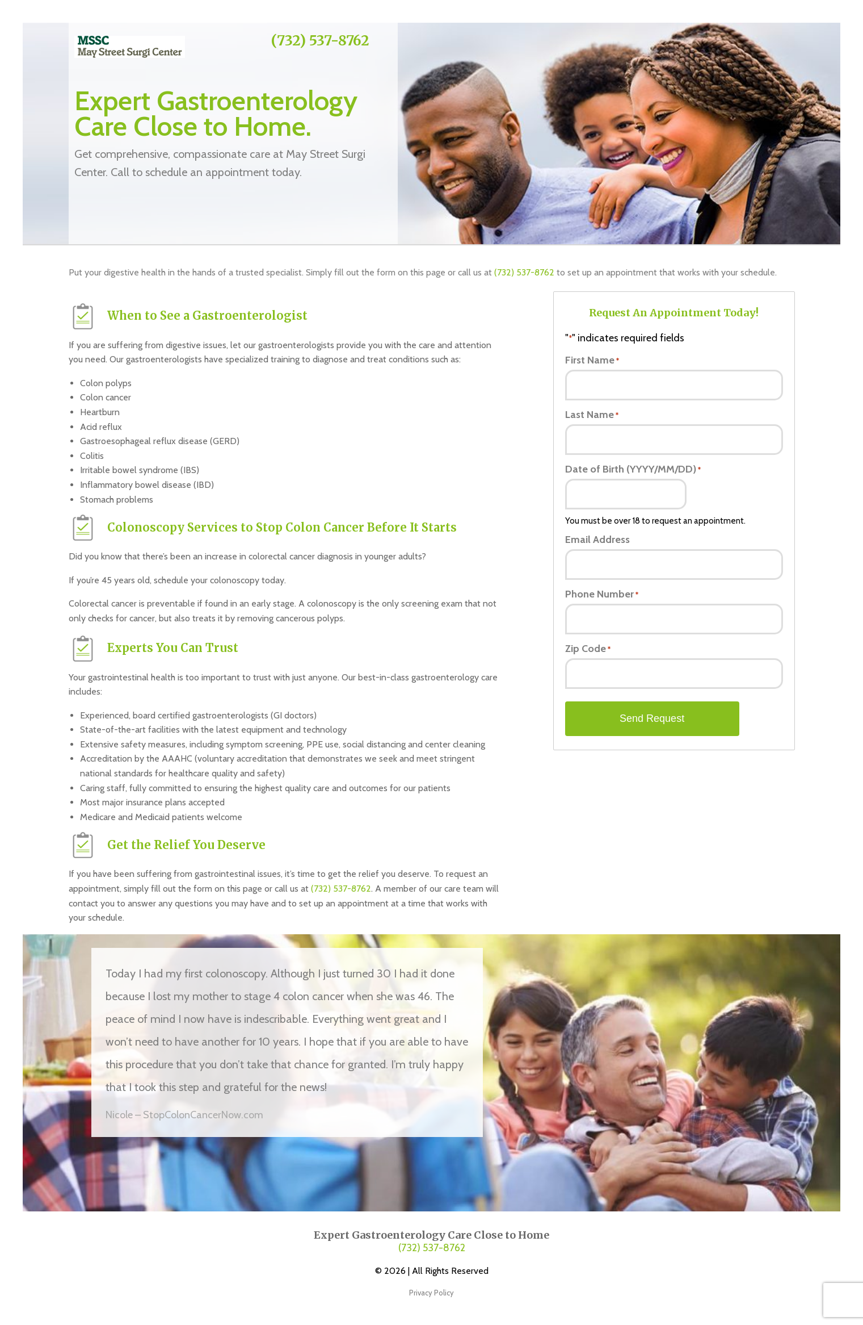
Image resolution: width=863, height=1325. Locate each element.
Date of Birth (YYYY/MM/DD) (633, 469)
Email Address (597, 539)
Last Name (591, 414)
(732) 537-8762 (320, 41)
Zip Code (588, 648)
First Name (592, 360)
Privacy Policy (431, 1292)
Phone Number (601, 594)
